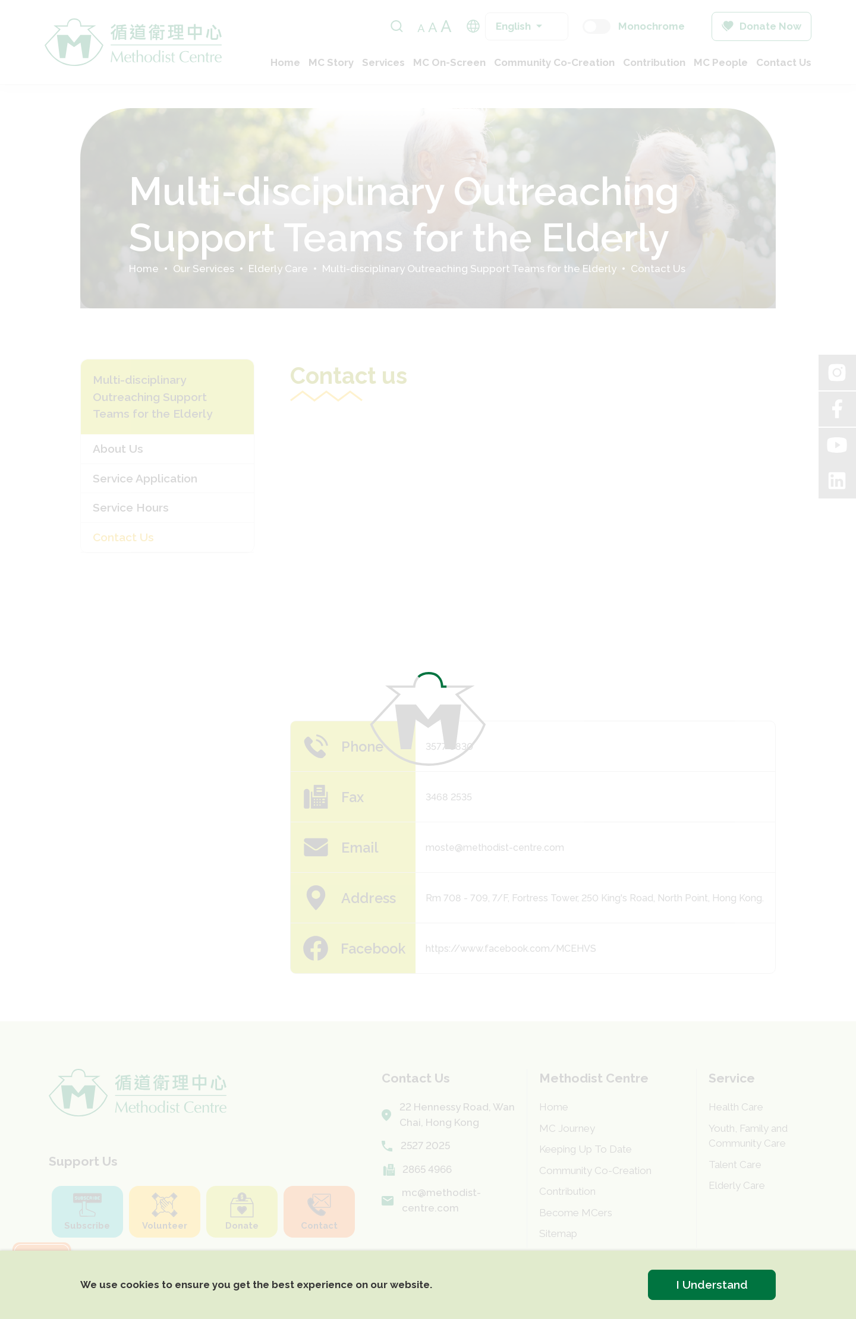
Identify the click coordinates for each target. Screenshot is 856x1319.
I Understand (712, 1284)
